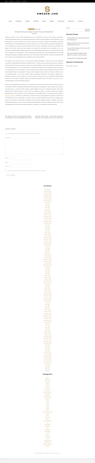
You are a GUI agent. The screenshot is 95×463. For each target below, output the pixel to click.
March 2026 (47, 194)
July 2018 (47, 350)
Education (31, 29)
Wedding (47, 450)
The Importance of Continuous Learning (77, 58)
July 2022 (47, 273)
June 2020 (47, 309)
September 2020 (47, 303)
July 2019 (47, 328)
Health (44, 21)
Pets (47, 427)
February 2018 (47, 357)
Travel (47, 443)
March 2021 (47, 293)
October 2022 (47, 267)
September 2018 (47, 346)
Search (68, 28)
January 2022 (47, 284)
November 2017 (47, 362)
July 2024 (47, 230)
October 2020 (47, 301)
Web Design (48, 447)
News (47, 423)
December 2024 (47, 221)
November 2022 (47, 266)
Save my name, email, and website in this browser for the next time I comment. (27, 175)
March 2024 (47, 237)
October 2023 (47, 246)
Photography (47, 429)
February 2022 (47, 282)
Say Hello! (24, 1)
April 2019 (47, 334)
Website (7, 171)
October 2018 (47, 345)
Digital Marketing (47, 397)
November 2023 (47, 244)
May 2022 (47, 276)
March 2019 (47, 336)
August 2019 (47, 327)
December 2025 (47, 199)
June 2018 (47, 352)
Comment (8, 142)
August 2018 (47, 348)
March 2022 (47, 280)
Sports (47, 440)
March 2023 (47, 258)
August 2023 (47, 249)
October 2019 (47, 323)
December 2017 (47, 361)
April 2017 (47, 375)
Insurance (47, 418)
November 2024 (47, 223)
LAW (47, 420)
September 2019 (47, 325)
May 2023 (47, 255)
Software (47, 438)
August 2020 (47, 305)
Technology (61, 21)
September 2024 (47, 226)
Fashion (47, 404)
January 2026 (47, 197)
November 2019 (47, 321)
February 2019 (47, 337)
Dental (47, 395)
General (47, 411)
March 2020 (47, 314)
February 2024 (47, 239)
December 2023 (47, 242)
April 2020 (47, 312)
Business (27, 21)
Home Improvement (47, 416)
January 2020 (47, 318)
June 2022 (47, 275)
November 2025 (47, 201)
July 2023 (47, 251)
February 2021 (47, 294)
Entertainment (47, 402)
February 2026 (47, 196)
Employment (47, 400)
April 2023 (47, 257)
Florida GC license (10, 100)
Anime (47, 382)
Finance (52, 21)
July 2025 (47, 208)
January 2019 (47, 339)
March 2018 (47, 355)
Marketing (47, 422)
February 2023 (47, 260)
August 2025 (47, 206)
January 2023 (47, 262)
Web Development (47, 449)
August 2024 (47, 228)
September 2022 (47, 269)
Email (6, 167)
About (6, 1)
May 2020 (47, 310)
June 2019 (47, 330)
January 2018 (47, 359)
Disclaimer (18, 1)
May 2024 (47, 233)
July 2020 (47, 307)
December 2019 (47, 319)
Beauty (47, 388)
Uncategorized (47, 445)
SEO (47, 432)
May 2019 (47, 332)
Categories (11, 1)
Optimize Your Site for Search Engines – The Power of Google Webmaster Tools (18, 121)
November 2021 (47, 287)
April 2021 (47, 291)
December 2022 (47, 264)
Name (7, 162)
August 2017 (47, 368)
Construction (47, 393)
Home (10, 21)
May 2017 (47, 373)
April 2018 (47, 353)
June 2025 (47, 210)
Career (47, 391)
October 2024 (47, 224)
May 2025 (47, 212)
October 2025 (47, 203)
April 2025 (47, 214)
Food (47, 407)
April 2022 (47, 278)
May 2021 (47, 289)
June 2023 (47, 253)
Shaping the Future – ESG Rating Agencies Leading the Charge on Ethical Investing (49, 121)
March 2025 (47, 215)
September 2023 (47, 248)
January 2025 (47, 219)
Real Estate (71, 21)
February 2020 (47, 316)
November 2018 (47, 343)
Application (47, 384)
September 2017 (47, 366)
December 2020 (47, 298)
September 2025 (47, 205)
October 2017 (47, 364)
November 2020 (47, 300)
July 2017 (47, 370)
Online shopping (47, 425)
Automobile (47, 386)
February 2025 (47, 217)
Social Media (48, 436)
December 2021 (47, 285)
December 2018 (47, 341)
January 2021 (47, 296)
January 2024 (47, 241)
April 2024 (47, 235)
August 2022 (47, 271)
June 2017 (47, 371)
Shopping (35, 21)
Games (47, 409)
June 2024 (47, 232)
